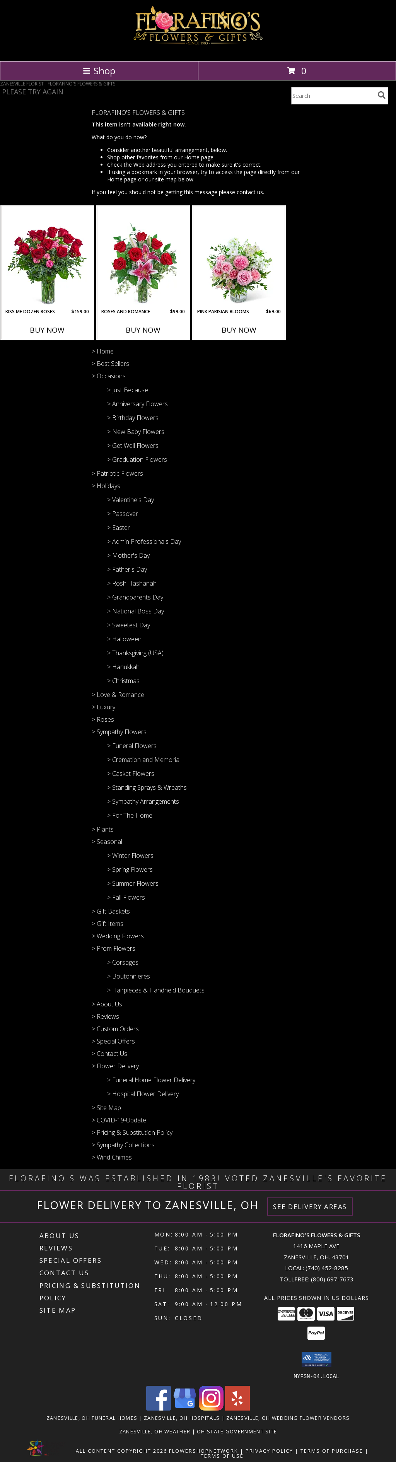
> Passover (122, 513)
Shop (99, 70)
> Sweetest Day (128, 625)
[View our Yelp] (237, 1408)
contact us (250, 192)
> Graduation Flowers (137, 459)
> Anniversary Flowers (137, 404)
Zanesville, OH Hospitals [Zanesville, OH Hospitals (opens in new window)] (182, 1417)
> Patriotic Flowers (117, 473)
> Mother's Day (128, 555)
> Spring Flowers (130, 869)
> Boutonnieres (128, 976)
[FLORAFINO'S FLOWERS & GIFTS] (198, 49)
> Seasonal (107, 841)
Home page (198, 157)
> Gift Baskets (111, 911)
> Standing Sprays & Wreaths (147, 787)
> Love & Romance (118, 694)
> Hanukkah (123, 667)
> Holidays (106, 486)
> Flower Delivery (115, 1066)
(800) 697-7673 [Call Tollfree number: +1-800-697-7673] (332, 1279)
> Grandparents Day (135, 597)
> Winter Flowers (130, 855)
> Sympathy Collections (123, 1145)
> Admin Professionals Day (144, 541)
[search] (382, 95)
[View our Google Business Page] (184, 1408)
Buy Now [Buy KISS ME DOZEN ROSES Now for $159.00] (47, 330)
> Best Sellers (110, 363)
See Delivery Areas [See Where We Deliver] (310, 1206)
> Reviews (105, 1016)
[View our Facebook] (158, 1408)
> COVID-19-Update (119, 1120)
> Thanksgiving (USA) (135, 653)
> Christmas (123, 680)
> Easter (118, 527)
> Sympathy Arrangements (143, 801)
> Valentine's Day (130, 499)
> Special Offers (113, 1041)
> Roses (103, 719)
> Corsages (122, 962)
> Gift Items (107, 923)
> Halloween (124, 639)
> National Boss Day (135, 611)
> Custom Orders (115, 1029)
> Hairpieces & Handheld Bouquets (156, 990)
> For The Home (129, 815)
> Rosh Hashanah (132, 583)
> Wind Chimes (112, 1157)
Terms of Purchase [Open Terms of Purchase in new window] (331, 1450)
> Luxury (103, 707)
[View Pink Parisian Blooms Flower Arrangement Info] (239, 257)
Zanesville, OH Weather (155, 1431)
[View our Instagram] (211, 1408)
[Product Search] (333, 95)
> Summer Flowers (133, 883)
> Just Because (127, 390)
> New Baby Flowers (135, 431)
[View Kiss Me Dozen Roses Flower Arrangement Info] (47, 257)
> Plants (103, 829)
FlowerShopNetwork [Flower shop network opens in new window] (203, 1450)
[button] (316, 1359)
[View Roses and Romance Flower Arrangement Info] (143, 257)
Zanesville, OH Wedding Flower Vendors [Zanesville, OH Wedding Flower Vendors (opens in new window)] (288, 1417)
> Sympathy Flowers (119, 732)
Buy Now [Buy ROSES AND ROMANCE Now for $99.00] (143, 330)
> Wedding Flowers (118, 936)
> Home (103, 351)
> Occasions (109, 376)
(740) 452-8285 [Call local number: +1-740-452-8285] (327, 1268)
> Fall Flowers (126, 897)
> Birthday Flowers (133, 417)
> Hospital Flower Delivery (143, 1094)
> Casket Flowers (130, 773)
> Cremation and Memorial (144, 759)
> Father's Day (127, 569)
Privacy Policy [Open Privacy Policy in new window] (269, 1450)
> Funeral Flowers (132, 745)
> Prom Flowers (113, 948)
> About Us (107, 1004)
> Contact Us (109, 1053)
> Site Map (106, 1107)
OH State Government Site (237, 1431)
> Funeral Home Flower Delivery (151, 1080)
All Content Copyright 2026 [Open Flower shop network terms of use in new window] (121, 1450)
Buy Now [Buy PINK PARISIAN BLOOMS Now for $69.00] (239, 330)
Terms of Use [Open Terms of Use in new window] (222, 1455)
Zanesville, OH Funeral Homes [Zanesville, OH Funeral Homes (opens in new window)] (91, 1417)
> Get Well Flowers (133, 445)
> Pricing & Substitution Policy (132, 1132)
